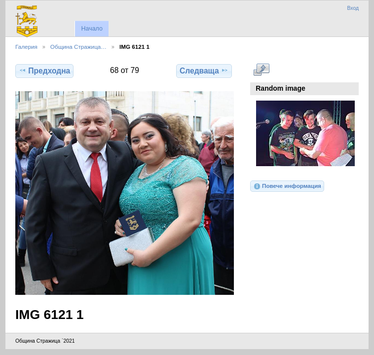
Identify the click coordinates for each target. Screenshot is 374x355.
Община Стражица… (78, 46)
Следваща (204, 70)
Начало (91, 28)
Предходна (44, 70)
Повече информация (287, 186)
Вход (353, 8)
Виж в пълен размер (261, 69)
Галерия (26, 46)
